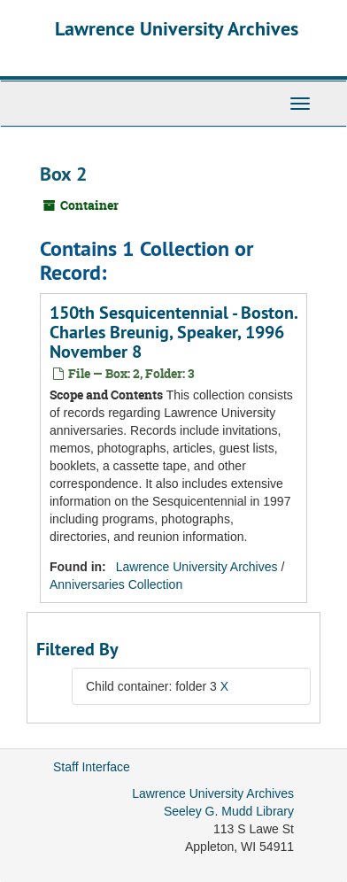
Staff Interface (91, 767)
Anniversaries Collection (116, 584)
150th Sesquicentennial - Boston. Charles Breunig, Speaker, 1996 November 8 (173, 332)
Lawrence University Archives (176, 28)
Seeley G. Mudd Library (229, 811)
